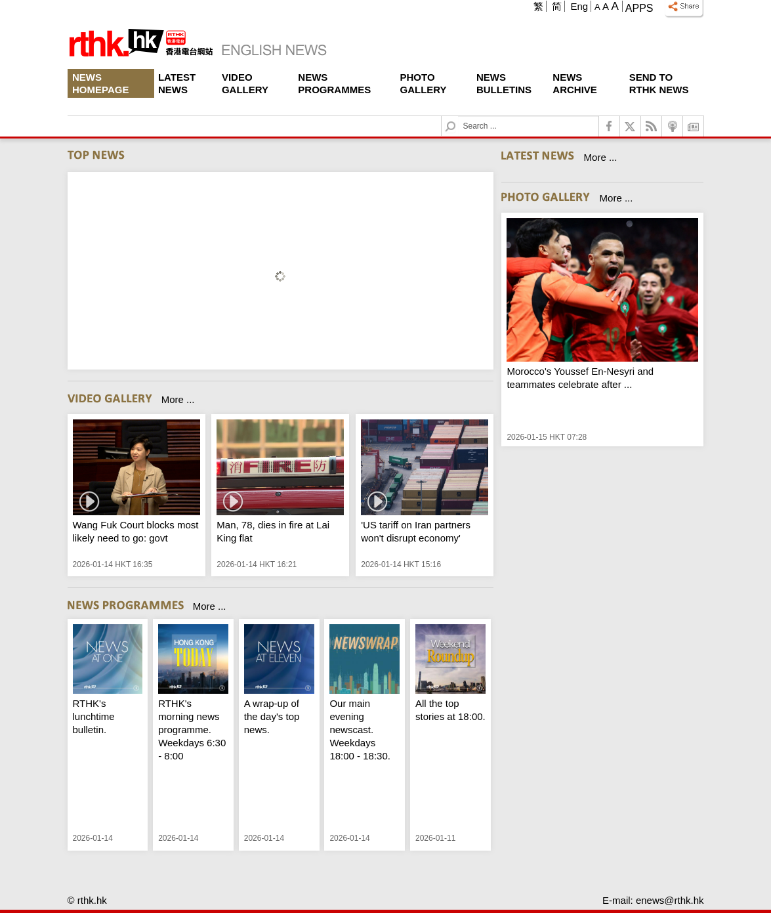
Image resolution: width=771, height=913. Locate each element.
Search (458, 116)
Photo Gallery (423, 83)
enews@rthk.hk (670, 900)
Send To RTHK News (659, 83)
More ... (178, 399)
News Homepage (100, 83)
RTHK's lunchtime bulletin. (94, 716)
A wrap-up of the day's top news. (272, 716)
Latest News (177, 83)
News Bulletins (503, 83)
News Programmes (334, 83)
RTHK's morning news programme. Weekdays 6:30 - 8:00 (192, 729)
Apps (639, 8)
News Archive (574, 83)
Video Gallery (245, 83)
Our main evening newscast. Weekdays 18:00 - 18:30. (359, 729)
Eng (579, 6)
